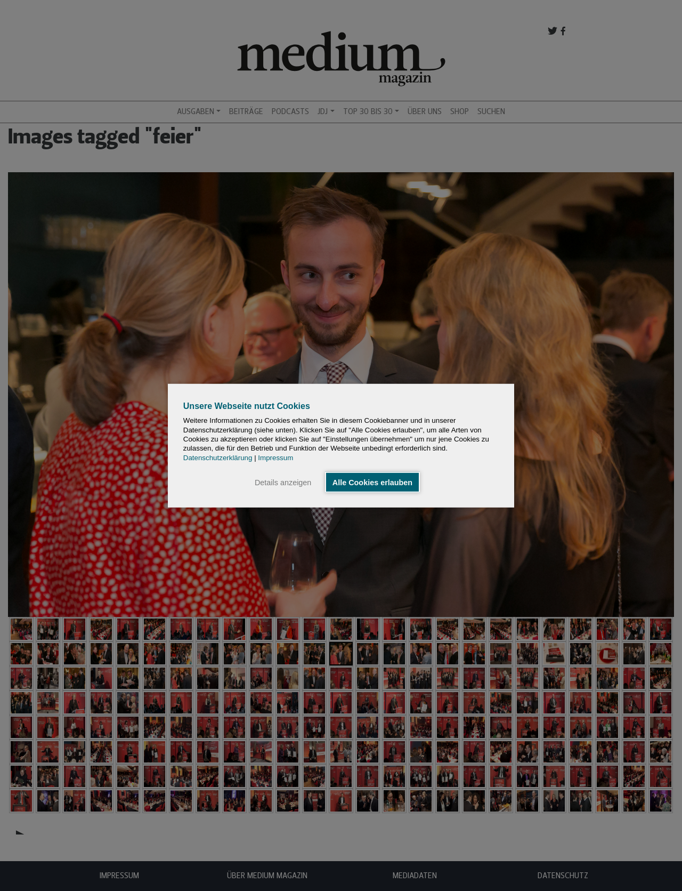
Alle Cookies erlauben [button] (372, 482)
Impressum (275, 457)
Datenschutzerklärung (218, 457)
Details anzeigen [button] (283, 482)
